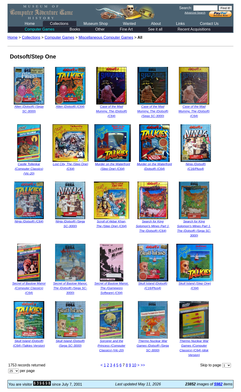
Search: (185, 8)
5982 (218, 384)
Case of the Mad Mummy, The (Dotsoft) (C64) (111, 111)
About (156, 24)
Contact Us (209, 24)
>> (143, 365)
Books (75, 29)
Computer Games (39, 29)
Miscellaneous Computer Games (106, 37)
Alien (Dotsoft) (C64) (70, 107)
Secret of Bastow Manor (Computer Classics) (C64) (29, 288)
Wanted (129, 24)
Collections (59, 24)
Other (100, 29)
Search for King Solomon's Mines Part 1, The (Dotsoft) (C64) (153, 226)
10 (134, 365)
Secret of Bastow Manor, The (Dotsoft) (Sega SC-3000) (70, 288)
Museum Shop (96, 24)
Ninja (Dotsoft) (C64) (29, 221)
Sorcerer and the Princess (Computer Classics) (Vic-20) (111, 345)
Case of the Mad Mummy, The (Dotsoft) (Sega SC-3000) (152, 111)
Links (180, 24)
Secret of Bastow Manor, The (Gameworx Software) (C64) (111, 288)
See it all (155, 29)
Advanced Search (195, 12)
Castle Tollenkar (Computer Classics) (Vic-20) (29, 168)
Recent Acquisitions (194, 29)
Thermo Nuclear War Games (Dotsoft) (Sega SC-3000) (153, 345)
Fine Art (126, 29)
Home (30, 24)
